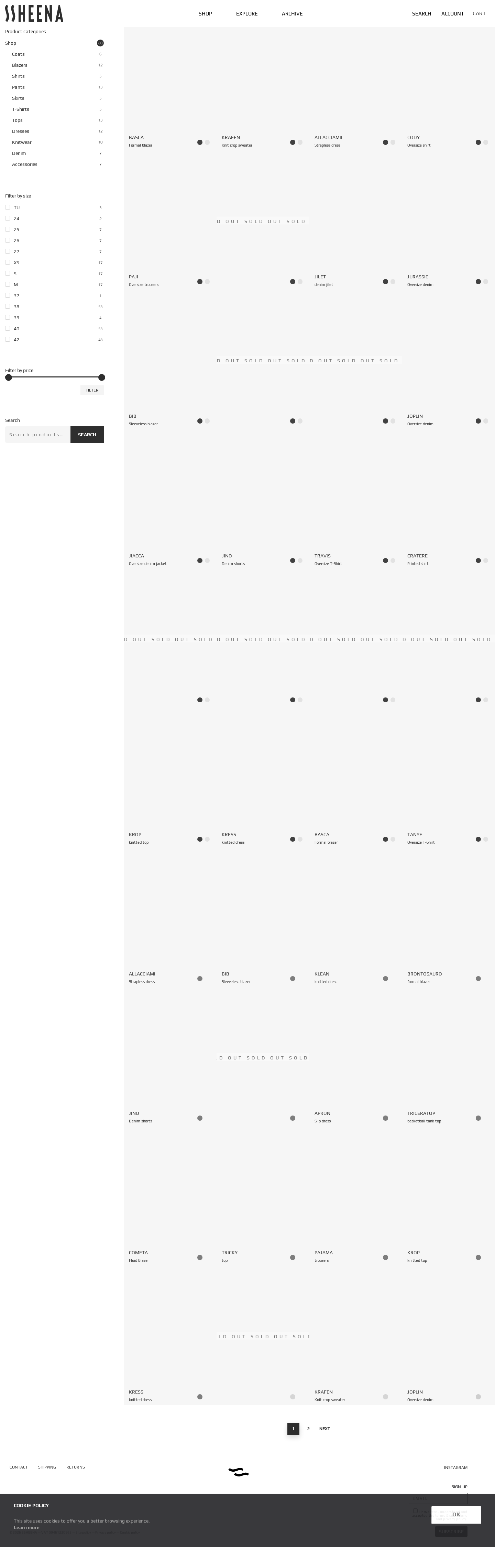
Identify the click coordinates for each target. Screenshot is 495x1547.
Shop (10, 43)
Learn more (27, 1527)
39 (16, 317)
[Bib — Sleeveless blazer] (170, 359)
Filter (92, 390)
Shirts (18, 76)
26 (16, 240)
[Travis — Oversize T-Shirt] (355, 499)
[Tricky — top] (263, 1196)
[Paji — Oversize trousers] (170, 220)
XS (16, 262)
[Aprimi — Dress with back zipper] (170, 638)
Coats (18, 54)
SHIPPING (47, 1467)
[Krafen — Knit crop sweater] (263, 81)
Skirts (18, 98)
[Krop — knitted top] (170, 778)
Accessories (24, 164)
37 (16, 295)
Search (87, 434)
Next (324, 1428)
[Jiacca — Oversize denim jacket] (170, 499)
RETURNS (75, 1467)
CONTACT (19, 1467)
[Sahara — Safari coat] (355, 638)
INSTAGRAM (456, 1467)
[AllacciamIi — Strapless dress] (355, 81)
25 (16, 229)
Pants (18, 87)
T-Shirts (20, 109)
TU (17, 207)
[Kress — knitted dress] (263, 778)
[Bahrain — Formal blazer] (263, 359)
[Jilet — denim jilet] (355, 220)
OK (456, 1514)
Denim (19, 153)
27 (16, 251)
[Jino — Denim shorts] (263, 499)
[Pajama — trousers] (355, 1196)
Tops (17, 120)
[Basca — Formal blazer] (170, 81)
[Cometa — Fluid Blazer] (170, 1196)
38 (16, 306)
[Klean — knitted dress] (355, 917)
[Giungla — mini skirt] (263, 1335)
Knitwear (22, 142)
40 (16, 328)
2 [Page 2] (308, 1428)
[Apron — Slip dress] (355, 1057)
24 (16, 218)
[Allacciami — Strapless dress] (170, 917)
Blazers (20, 65)
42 (16, 339)
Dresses (20, 131)
